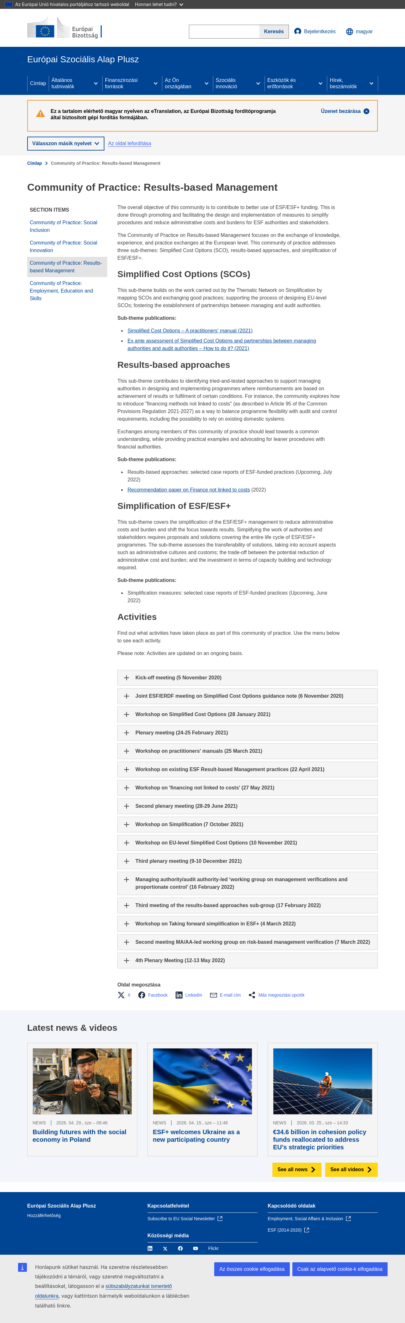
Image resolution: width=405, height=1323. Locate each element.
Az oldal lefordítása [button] (129, 143)
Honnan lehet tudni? (159, 4)
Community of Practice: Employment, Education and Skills (61, 291)
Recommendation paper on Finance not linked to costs (189, 489)
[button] (125, 995)
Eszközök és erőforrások (281, 83)
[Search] (274, 32)
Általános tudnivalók (63, 83)
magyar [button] (359, 31)
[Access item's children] (96, 83)
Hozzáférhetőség (44, 1215)
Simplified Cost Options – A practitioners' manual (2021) (190, 330)
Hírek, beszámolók (343, 83)
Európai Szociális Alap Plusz (61, 1206)
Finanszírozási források (121, 83)
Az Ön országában (178, 83)
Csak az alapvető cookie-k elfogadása (340, 1269)
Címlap (38, 83)
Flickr (213, 1248)
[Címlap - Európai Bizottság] (73, 27)
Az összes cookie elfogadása (251, 1269)
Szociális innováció (226, 83)
